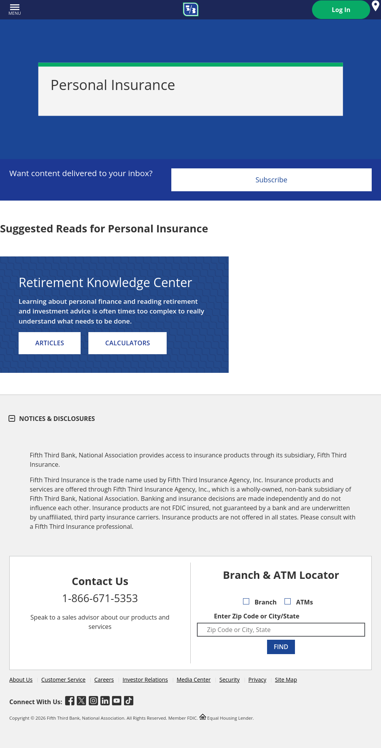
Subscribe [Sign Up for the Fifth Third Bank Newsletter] (271, 179)
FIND (281, 646)
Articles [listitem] (49, 343)
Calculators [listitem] (127, 343)
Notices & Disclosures (52, 418)
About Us (21, 679)
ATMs (298, 602)
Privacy (257, 679)
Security (229, 679)
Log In (341, 9)
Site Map (286, 679)
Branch (260, 602)
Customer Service (63, 679)
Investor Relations (145, 679)
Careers (104, 679)
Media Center (194, 679)
